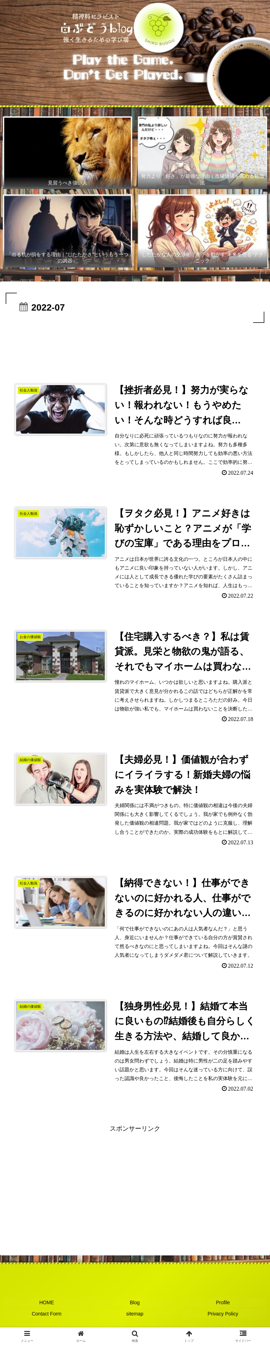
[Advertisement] (135, 344)
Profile (223, 1305)
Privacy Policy (223, 1316)
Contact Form (47, 1316)
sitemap (134, 1316)
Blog (135, 1305)
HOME (46, 1305)
